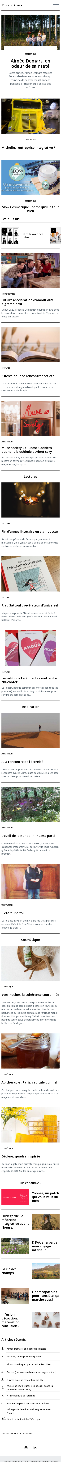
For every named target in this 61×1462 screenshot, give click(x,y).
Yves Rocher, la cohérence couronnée (30, 994)
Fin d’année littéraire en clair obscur (29, 531)
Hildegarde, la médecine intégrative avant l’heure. (15, 1221)
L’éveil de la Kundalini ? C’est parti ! (28, 836)
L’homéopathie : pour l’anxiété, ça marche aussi (45, 1295)
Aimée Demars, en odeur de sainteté (30, 63)
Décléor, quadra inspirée (20, 1156)
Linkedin (26, 1433)
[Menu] (56, 5)
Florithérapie (8, 294)
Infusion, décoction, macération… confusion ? (11, 1320)
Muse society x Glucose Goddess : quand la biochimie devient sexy (27, 450)
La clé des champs (9, 1271)
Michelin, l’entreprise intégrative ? (28, 147)
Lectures (5, 368)
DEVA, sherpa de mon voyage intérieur (44, 1246)
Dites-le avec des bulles (32, 235)
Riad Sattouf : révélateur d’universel (29, 605)
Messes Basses (11, 5)
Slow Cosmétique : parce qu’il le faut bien (30, 209)
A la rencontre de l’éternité (22, 762)
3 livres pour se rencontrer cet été (27, 376)
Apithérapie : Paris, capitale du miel (29, 1082)
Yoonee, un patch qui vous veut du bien (45, 1197)
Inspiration (30, 140)
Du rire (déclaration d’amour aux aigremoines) (27, 302)
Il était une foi (12, 913)
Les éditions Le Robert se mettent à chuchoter (29, 680)
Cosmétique (30, 54)
